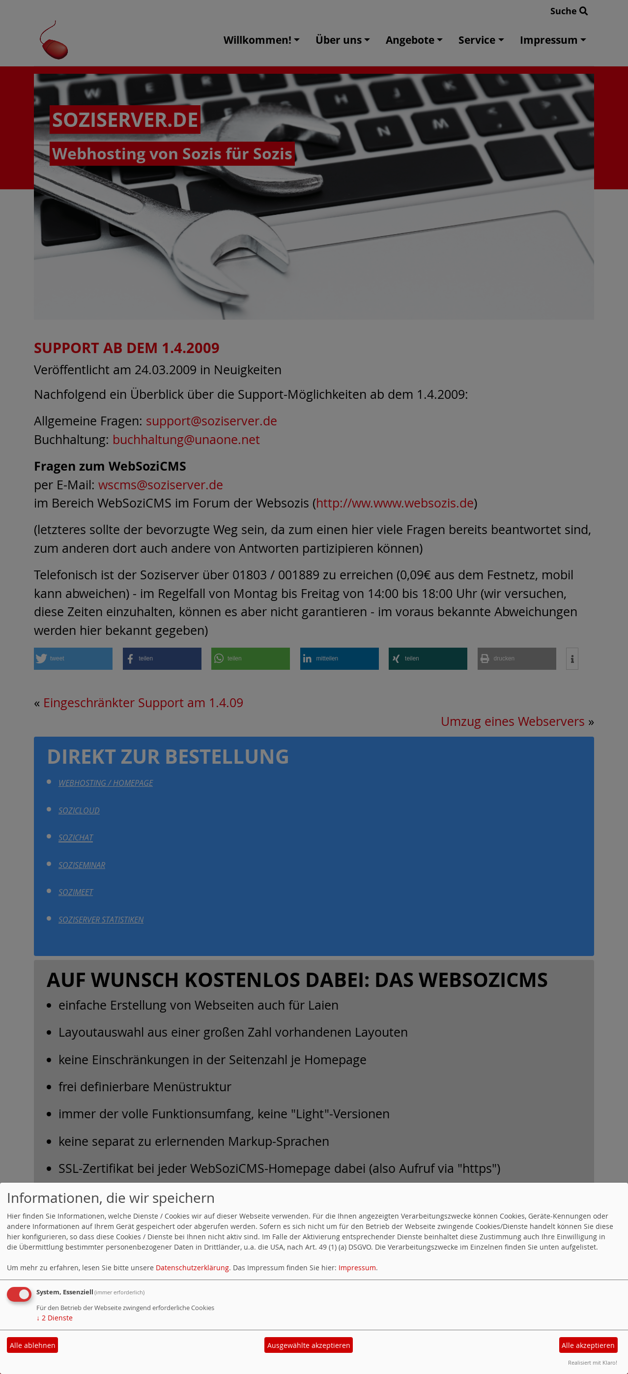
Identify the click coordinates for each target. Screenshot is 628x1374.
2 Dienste (54, 1317)
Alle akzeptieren (588, 1345)
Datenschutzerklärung (192, 1267)
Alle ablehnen (33, 1345)
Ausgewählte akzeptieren (308, 1345)
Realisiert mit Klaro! (592, 1362)
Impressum (357, 1267)
